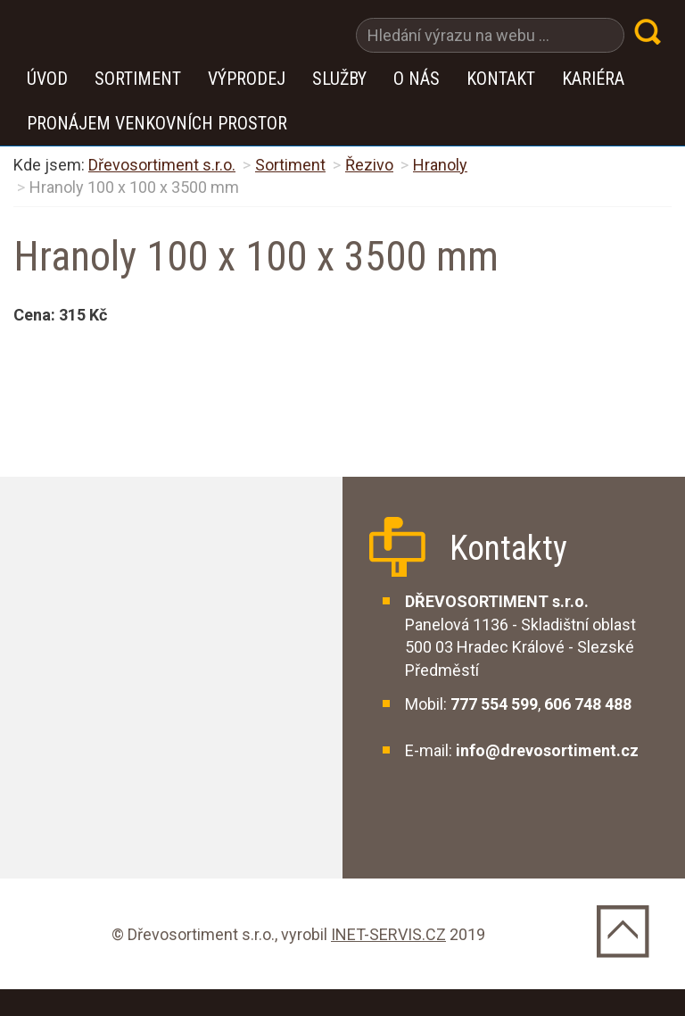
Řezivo (369, 164)
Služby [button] (339, 78)
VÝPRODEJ (246, 78)
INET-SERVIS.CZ (388, 934)
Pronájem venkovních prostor (157, 123)
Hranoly (440, 164)
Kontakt (500, 78)
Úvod (47, 78)
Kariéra (593, 78)
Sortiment (290, 164)
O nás (416, 78)
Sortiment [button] (138, 78)
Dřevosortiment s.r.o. (161, 164)
